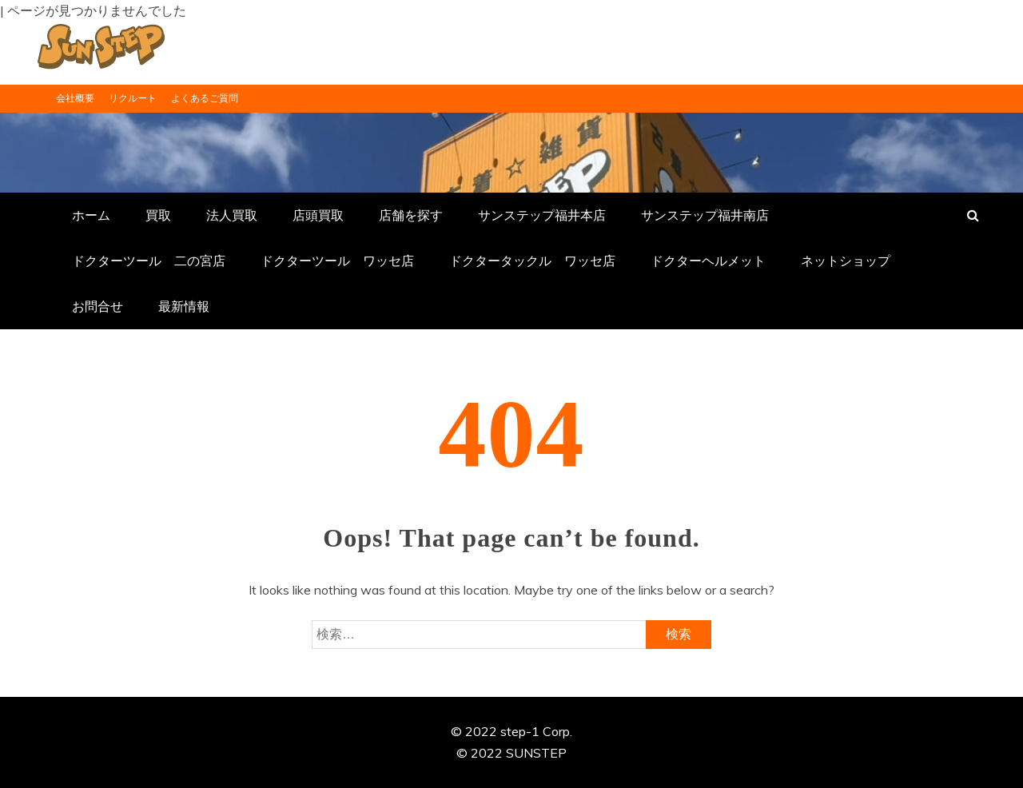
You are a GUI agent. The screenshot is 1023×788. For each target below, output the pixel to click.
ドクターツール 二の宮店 (148, 261)
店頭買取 (318, 215)
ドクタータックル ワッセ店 (532, 261)
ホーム (91, 215)
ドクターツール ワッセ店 (337, 261)
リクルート (133, 98)
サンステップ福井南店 (705, 215)
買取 (158, 215)
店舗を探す (411, 215)
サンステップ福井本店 (542, 215)
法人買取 (231, 215)
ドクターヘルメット (708, 261)
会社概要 (75, 98)
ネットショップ (845, 261)
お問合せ (97, 306)
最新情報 (183, 306)
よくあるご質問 (204, 98)
